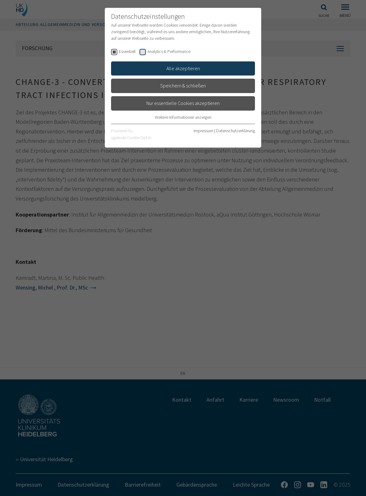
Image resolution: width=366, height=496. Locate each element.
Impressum (203, 130)
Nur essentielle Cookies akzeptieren (183, 103)
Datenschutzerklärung (235, 130)
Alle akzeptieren (183, 68)
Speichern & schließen (183, 85)
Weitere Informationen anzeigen (183, 117)
